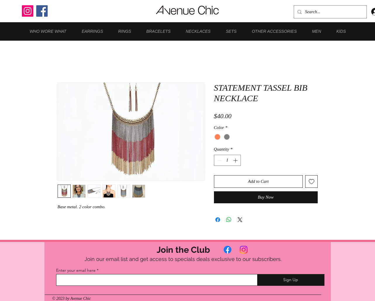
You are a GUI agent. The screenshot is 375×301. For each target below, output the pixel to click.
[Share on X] (239, 219)
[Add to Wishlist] (311, 181)
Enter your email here (76, 270)
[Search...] (329, 12)
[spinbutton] (227, 160)
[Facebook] (42, 11)
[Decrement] (219, 160)
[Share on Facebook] (217, 219)
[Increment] (236, 160)
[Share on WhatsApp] (228, 219)
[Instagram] (27, 11)
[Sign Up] (290, 280)
